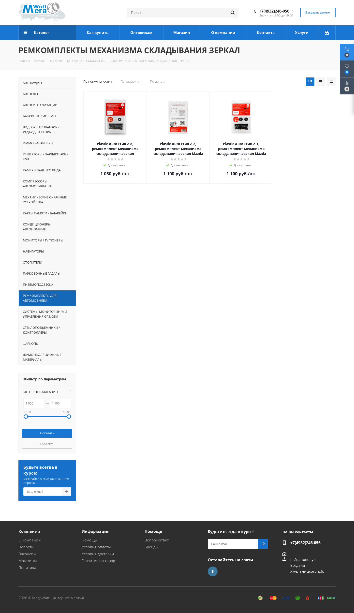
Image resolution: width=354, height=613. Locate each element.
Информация (95, 531)
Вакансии (27, 553)
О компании (29, 540)
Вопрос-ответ (157, 540)
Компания (29, 531)
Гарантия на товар (98, 560)
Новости (26, 546)
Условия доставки (98, 553)
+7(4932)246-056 (274, 11)
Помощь (89, 540)
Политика (27, 567)
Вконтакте (213, 571)
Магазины (27, 560)
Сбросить (47, 444)
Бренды (152, 546)
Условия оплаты (96, 546)
